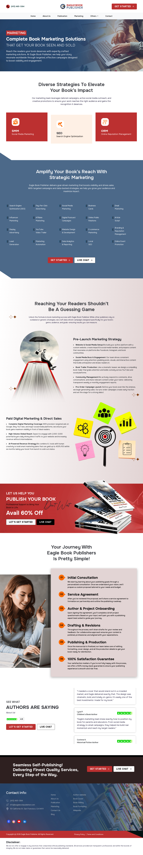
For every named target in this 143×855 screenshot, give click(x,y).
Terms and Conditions (95, 834)
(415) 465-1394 (17, 6)
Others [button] (93, 16)
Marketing (78, 16)
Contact (108, 16)
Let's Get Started (21, 522)
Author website (79, 795)
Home (33, 16)
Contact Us (55, 810)
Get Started (124, 6)
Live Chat (84, 260)
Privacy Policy (79, 834)
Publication (62, 16)
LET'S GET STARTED (21, 726)
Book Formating (79, 806)
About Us (46, 16)
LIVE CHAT (46, 726)
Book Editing (78, 802)
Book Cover (78, 798)
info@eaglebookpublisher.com (22, 805)
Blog (53, 814)
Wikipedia (77, 810)
